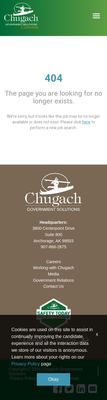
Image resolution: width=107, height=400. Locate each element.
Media (53, 274)
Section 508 (50, 378)
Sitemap (71, 378)
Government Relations (53, 280)
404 (53, 78)
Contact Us (53, 286)
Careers (53, 261)
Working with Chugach (53, 267)
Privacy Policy (23, 378)
